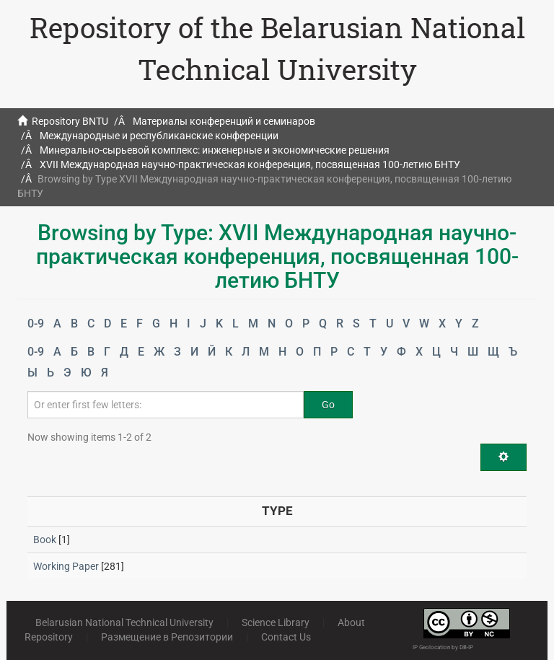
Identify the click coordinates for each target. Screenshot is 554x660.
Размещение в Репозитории (167, 637)
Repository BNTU (70, 121)
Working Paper (66, 566)
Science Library (275, 622)
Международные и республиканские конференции (159, 135)
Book (44, 539)
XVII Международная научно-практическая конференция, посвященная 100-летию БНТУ (250, 164)
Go (328, 404)
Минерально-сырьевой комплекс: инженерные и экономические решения (215, 150)
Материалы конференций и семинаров (224, 121)
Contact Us (286, 637)
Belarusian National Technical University (124, 622)
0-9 (35, 323)
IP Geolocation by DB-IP (443, 647)
